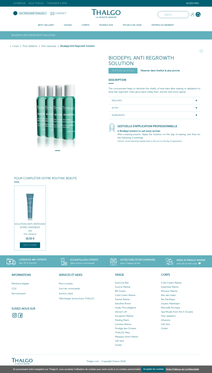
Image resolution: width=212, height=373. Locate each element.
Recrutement (19, 293)
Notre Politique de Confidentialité (182, 369)
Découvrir (30, 245)
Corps (15, 46)
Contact (60, 13)
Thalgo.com (92, 361)
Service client (66, 293)
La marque (19, 3)
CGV (14, 288)
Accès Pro (192, 3)
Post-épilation (30, 46)
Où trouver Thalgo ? (33, 13)
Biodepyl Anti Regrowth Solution (77, 46)
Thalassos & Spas (57, 3)
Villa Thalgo (36, 3)
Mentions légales (20, 283)
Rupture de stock (123, 70)
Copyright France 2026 (113, 361)
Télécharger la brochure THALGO (76, 298)
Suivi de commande (69, 288)
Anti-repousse (48, 46)
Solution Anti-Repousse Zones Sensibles (30, 226)
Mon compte (66, 283)
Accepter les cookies (153, 369)
